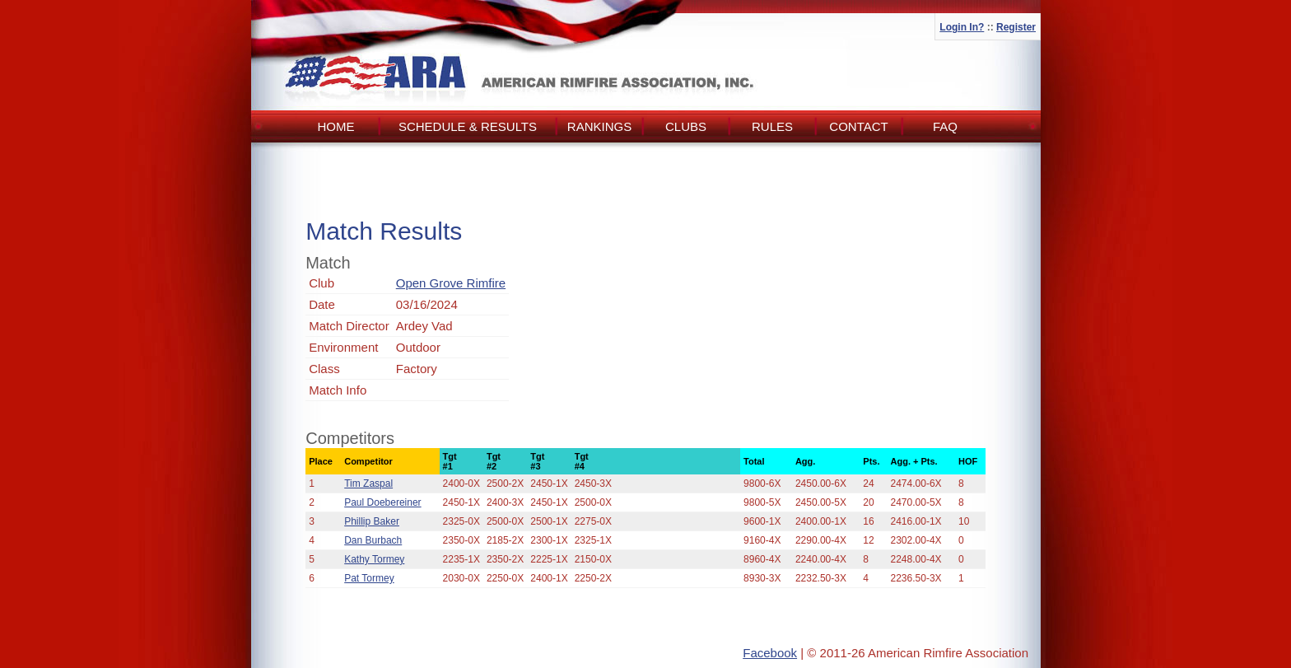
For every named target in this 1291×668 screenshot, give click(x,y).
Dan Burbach (373, 540)
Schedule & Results (467, 126)
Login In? (961, 27)
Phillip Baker (371, 521)
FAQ (945, 126)
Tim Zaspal (368, 483)
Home (336, 126)
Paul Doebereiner (382, 502)
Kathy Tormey (374, 559)
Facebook (770, 653)
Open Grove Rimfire (451, 283)
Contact (858, 126)
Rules (772, 126)
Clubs (685, 126)
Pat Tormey (369, 578)
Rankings (599, 126)
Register (1016, 27)
